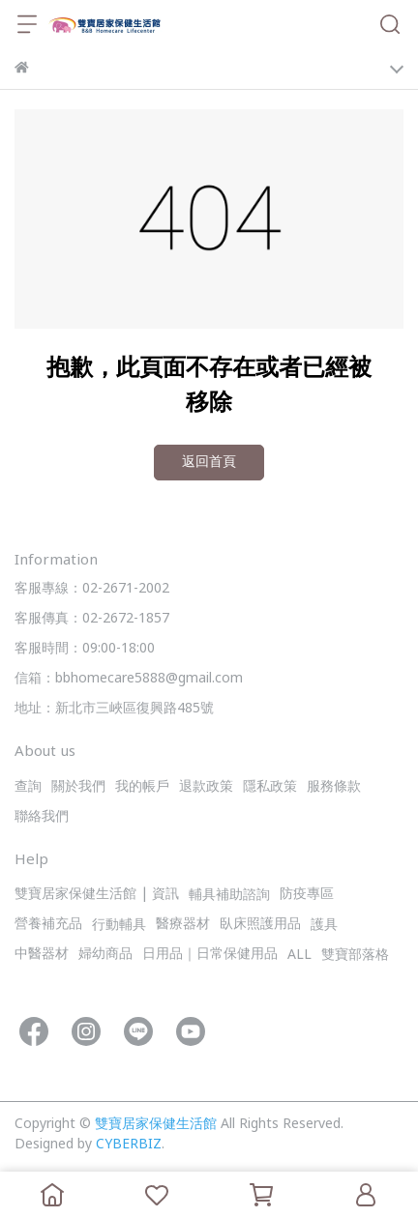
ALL (299, 955)
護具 (324, 925)
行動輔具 (119, 925)
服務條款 (334, 787)
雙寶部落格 (355, 955)
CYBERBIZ (129, 1145)
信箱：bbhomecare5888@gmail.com (129, 679)
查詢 (28, 787)
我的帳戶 (142, 787)
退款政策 (206, 787)
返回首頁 (209, 462)
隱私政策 (270, 787)
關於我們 (78, 787)
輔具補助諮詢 (229, 895)
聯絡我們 (42, 817)
